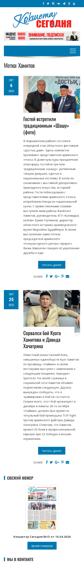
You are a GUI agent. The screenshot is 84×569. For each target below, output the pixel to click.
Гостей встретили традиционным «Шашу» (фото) (46, 125)
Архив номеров (42, 546)
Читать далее (51, 265)
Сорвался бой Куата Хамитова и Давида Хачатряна (42, 339)
